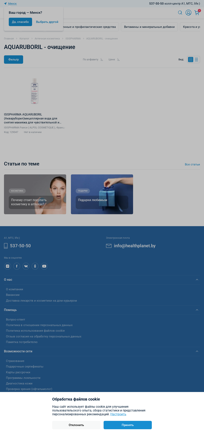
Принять (128, 425)
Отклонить (76, 425)
